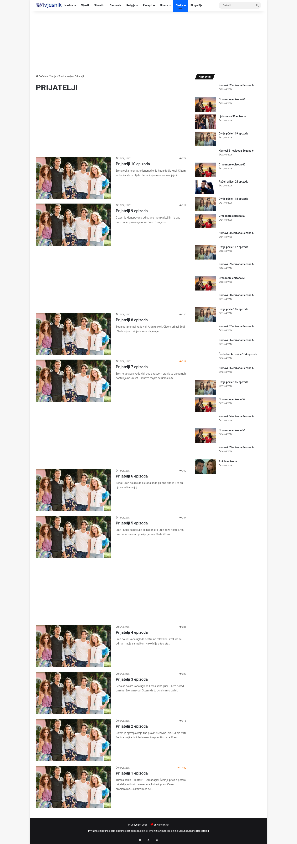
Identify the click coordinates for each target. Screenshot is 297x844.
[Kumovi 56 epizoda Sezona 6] (205, 344)
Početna (42, 76)
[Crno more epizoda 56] (205, 435)
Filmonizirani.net (156, 830)
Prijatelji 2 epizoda (132, 726)
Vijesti (85, 5)
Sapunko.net (123, 830)
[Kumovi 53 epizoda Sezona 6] (205, 451)
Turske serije (66, 76)
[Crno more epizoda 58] (205, 283)
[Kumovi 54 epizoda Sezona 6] (205, 420)
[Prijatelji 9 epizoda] (73, 225)
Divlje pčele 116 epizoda (233, 309)
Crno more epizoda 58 (232, 278)
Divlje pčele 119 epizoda (233, 133)
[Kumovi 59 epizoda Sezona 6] (205, 268)
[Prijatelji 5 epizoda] (73, 537)
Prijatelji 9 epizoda (132, 211)
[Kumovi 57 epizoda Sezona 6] (205, 330)
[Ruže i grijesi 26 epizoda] (205, 187)
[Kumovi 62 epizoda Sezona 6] (205, 89)
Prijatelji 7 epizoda (132, 367)
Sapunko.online (187, 830)
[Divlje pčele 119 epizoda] (205, 139)
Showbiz (99, 5)
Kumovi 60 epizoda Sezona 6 (236, 233)
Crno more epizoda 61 (232, 99)
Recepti (147, 5)
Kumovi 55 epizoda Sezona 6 (236, 368)
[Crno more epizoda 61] (205, 104)
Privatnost (94, 830)
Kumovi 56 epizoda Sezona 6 (236, 340)
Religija (130, 5)
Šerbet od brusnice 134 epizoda (238, 354)
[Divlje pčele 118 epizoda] (205, 204)
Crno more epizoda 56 (232, 430)
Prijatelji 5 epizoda (132, 523)
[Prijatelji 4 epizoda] (73, 646)
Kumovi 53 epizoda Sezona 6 (236, 447)
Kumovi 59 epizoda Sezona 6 (236, 264)
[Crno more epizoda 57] (205, 404)
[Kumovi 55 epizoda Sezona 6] (205, 371)
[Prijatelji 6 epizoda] (73, 490)
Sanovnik (115, 5)
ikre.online (172, 830)
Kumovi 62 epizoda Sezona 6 (236, 85)
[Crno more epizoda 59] (205, 221)
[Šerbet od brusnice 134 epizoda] (205, 358)
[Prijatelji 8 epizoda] (73, 334)
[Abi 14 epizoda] (205, 466)
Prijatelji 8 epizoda (132, 320)
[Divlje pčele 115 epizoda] (205, 387)
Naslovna (70, 5)
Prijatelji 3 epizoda (132, 679)
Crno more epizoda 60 (232, 164)
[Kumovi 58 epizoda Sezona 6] (205, 299)
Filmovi (164, 5)
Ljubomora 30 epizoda (232, 116)
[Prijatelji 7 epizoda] (73, 381)
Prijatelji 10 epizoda (133, 164)
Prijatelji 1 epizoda (132, 773)
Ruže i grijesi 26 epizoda (233, 181)
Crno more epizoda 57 (232, 399)
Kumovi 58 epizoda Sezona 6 (236, 295)
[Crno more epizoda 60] (205, 170)
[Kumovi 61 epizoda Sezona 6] (205, 154)
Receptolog (202, 830)
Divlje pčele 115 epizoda (233, 382)
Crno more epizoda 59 (232, 215)
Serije (179, 5)
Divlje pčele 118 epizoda (233, 198)
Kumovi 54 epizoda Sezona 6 (236, 416)
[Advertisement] (148, 41)
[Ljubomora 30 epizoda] (205, 121)
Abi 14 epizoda (228, 461)
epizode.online (139, 830)
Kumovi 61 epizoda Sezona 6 (236, 150)
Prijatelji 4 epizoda (132, 632)
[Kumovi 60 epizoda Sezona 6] (205, 236)
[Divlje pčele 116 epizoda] (205, 314)
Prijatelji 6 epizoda (132, 476)
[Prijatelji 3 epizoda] (73, 693)
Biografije (196, 5)
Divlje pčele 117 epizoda (233, 247)
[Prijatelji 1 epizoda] (73, 787)
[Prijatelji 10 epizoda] (73, 178)
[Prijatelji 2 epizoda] (73, 740)
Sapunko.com (108, 830)
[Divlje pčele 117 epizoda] (205, 252)
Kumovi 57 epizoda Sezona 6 (236, 326)
